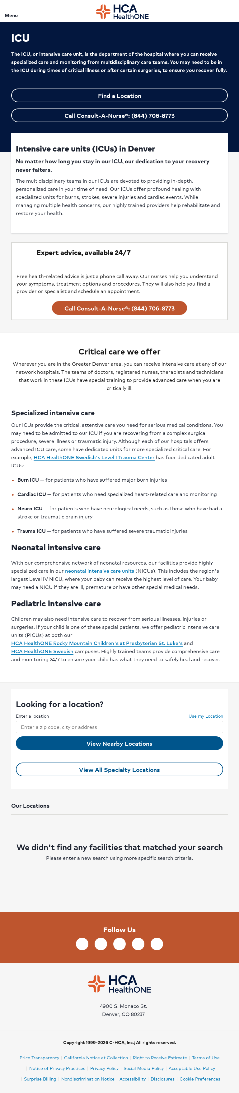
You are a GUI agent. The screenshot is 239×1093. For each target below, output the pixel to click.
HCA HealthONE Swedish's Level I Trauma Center (94, 457)
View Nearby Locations (119, 743)
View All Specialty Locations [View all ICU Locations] (119, 769)
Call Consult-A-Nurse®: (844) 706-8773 (119, 115)
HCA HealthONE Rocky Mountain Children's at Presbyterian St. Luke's (97, 643)
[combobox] (114, 727)
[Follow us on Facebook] (82, 944)
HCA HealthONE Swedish (42, 651)
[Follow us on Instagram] (157, 944)
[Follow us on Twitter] (119, 944)
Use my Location (202, 715)
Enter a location (32, 715)
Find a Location (119, 95)
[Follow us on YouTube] (138, 944)
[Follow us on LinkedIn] (101, 944)
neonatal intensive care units (99, 571)
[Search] (230, 11)
